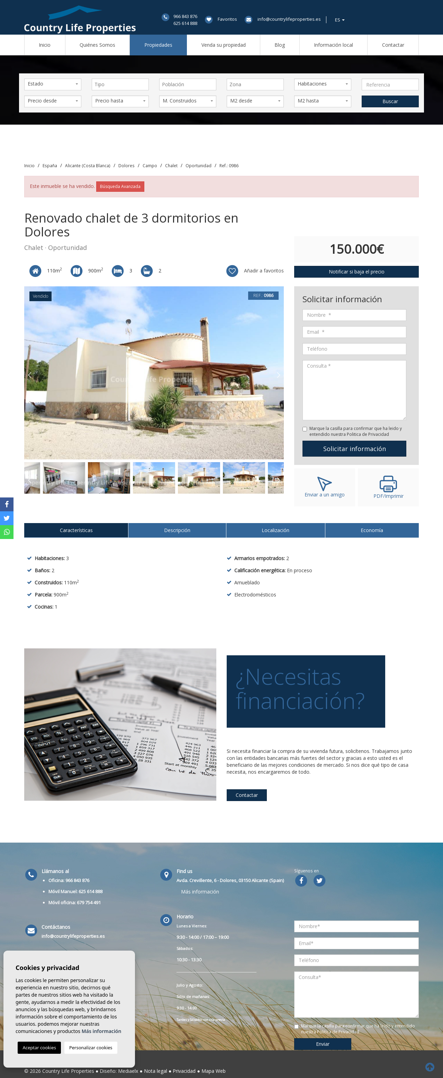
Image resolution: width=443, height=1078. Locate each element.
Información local (333, 45)
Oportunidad (198, 165)
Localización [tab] (275, 530)
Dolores (126, 165)
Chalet (171, 165)
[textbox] (122, 84)
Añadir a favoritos (254, 271)
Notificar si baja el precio (357, 271)
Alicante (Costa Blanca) (87, 165)
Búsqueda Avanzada (120, 186)
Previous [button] (29, 372)
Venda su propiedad (223, 45)
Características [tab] (76, 530)
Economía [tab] (372, 530)
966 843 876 (185, 16)
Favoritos (227, 19)
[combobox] (120, 84)
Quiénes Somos (97, 45)
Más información (200, 891)
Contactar (393, 45)
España (50, 165)
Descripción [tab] (177, 530)
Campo (150, 165)
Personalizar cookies (90, 1047)
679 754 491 (89, 902)
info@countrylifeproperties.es (289, 19)
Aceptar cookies (39, 1047)
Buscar (390, 101)
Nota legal (155, 1071)
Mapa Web (213, 1071)
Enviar (322, 1044)
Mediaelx (128, 1071)
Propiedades (158, 45)
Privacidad (184, 1071)
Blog (279, 45)
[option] (154, 372)
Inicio (45, 45)
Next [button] (278, 372)
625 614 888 (185, 23)
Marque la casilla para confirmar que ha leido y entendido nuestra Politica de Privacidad (355, 431)
